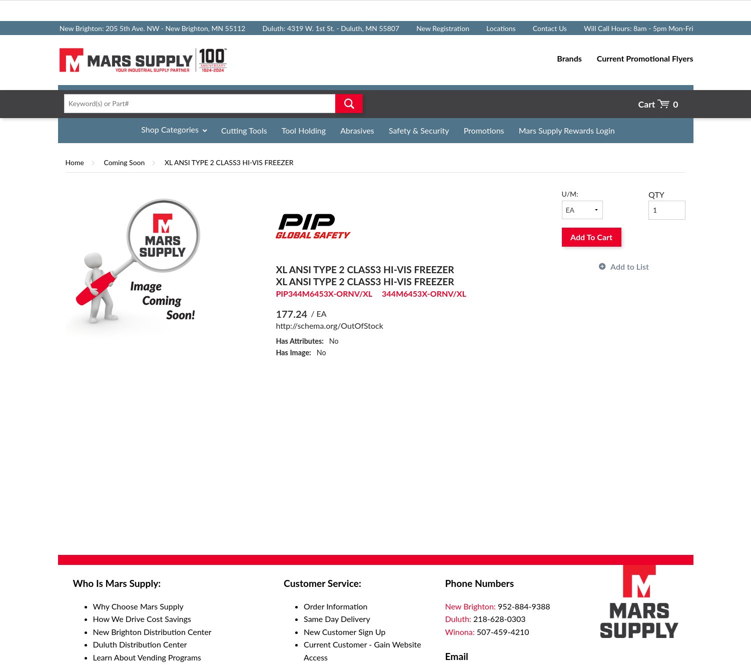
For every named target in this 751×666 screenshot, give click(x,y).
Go (349, 103)
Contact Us (550, 28)
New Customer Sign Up (344, 631)
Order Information (335, 606)
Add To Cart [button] (591, 237)
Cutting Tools (244, 130)
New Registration (442, 28)
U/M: (570, 194)
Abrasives (357, 130)
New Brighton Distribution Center (152, 631)
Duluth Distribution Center (140, 644)
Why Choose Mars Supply (138, 606)
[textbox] (210, 103)
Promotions (484, 130)
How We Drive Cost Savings (142, 618)
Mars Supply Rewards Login (567, 130)
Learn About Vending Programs (147, 657)
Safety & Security (419, 130)
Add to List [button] (629, 266)
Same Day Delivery (337, 618)
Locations (501, 28)
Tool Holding (304, 130)
